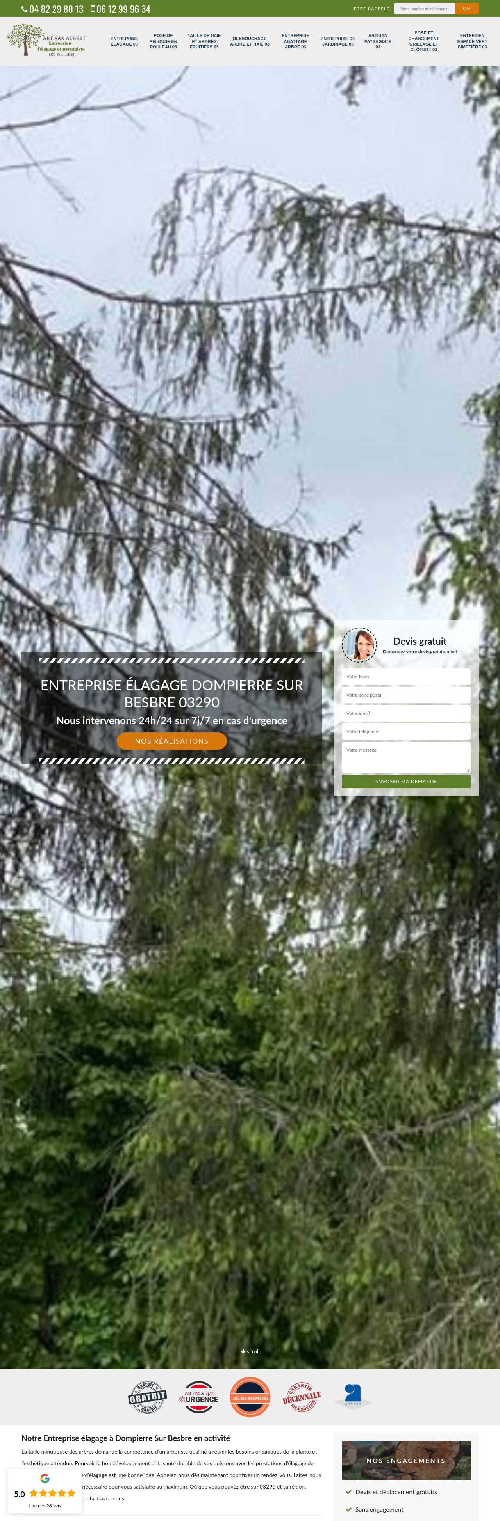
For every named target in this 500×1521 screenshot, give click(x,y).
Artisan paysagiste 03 (377, 41)
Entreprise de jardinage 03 (338, 41)
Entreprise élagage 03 (124, 41)
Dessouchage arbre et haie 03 (250, 41)
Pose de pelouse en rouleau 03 (163, 41)
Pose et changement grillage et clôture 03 (424, 41)
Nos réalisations (172, 741)
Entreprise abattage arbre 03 (295, 41)
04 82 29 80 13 (52, 9)
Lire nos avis (45, 1506)
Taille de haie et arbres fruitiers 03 (204, 41)
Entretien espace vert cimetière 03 (472, 41)
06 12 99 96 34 (120, 9)
